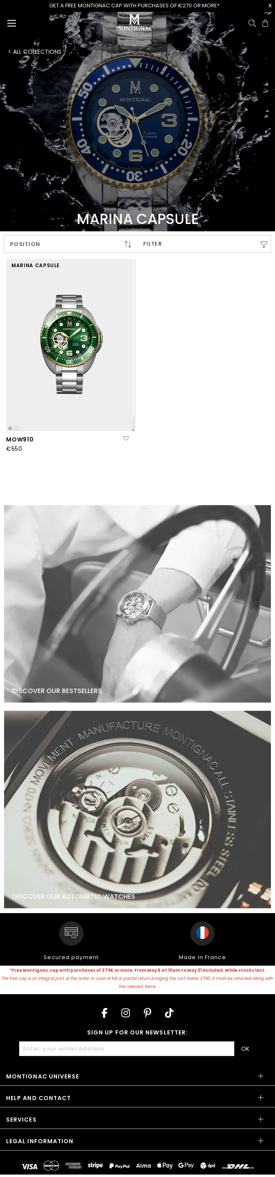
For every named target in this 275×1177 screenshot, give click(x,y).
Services (21, 1120)
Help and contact (38, 1098)
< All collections (35, 52)
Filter (153, 244)
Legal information (39, 1141)
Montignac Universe (42, 1076)
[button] (126, 439)
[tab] (137, 1079)
